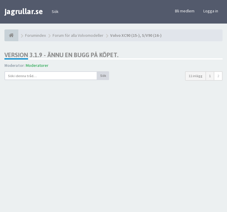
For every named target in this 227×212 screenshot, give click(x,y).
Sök (55, 11)
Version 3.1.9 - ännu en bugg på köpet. (61, 55)
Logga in (210, 11)
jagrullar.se (23, 11)
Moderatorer (37, 65)
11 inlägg (195, 76)
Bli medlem (184, 11)
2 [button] (218, 76)
